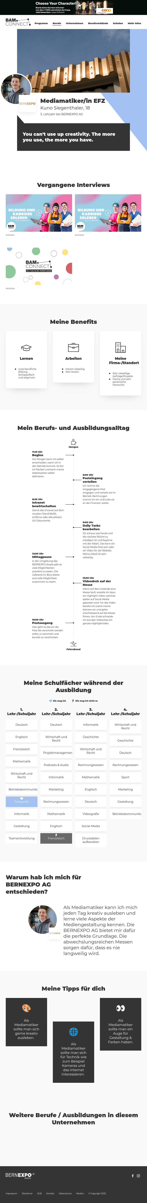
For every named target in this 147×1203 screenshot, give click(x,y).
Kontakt (50, 1193)
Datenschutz (65, 1193)
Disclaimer (27, 1193)
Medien (80, 1193)
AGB (39, 1193)
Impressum (11, 1193)
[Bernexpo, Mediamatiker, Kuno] (39, 213)
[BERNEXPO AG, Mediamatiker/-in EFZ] (39, 266)
